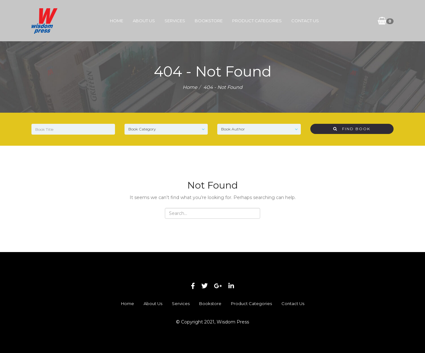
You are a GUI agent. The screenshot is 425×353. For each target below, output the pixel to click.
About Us (144, 20)
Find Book (351, 128)
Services (175, 20)
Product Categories (257, 20)
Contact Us (305, 20)
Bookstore (209, 20)
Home (116, 20)
